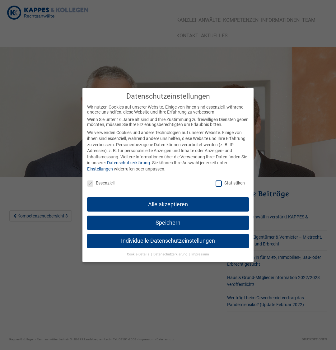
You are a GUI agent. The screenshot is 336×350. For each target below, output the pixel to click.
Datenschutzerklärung (128, 157)
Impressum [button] (200, 249)
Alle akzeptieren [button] (168, 199)
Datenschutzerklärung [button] (170, 249)
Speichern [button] (168, 217)
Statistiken (230, 177)
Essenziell (100, 177)
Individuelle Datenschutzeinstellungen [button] (168, 236)
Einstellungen (100, 163)
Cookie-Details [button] (138, 249)
